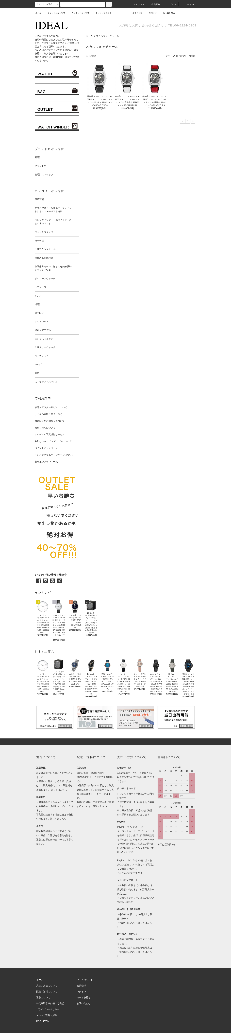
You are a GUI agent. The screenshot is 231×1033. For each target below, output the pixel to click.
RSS (38, 1021)
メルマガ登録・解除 (46, 1015)
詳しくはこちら (59, 789)
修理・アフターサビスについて (51, 407)
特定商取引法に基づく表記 (50, 1003)
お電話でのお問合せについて (50, 421)
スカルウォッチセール (107, 36)
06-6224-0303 (167, 13)
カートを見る (84, 997)
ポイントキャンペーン (46, 448)
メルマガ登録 (134, 13)
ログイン (170, 4)
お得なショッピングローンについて (53, 441)
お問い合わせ (84, 1003)
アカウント (137, 4)
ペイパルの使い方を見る (130, 873)
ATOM (46, 1021)
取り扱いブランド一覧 (46, 461)
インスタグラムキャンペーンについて (54, 454)
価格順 (182, 55)
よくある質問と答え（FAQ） (50, 414)
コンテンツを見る (101, 13)
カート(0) (188, 4)
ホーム (38, 13)
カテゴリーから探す (78, 13)
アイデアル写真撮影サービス (50, 434)
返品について (43, 997)
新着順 (192, 55)
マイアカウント (85, 979)
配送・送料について (46, 991)
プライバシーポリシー (47, 1009)
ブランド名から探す (54, 13)
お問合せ (151, 13)
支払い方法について (46, 985)
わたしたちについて (45, 427)
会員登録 (154, 4)
